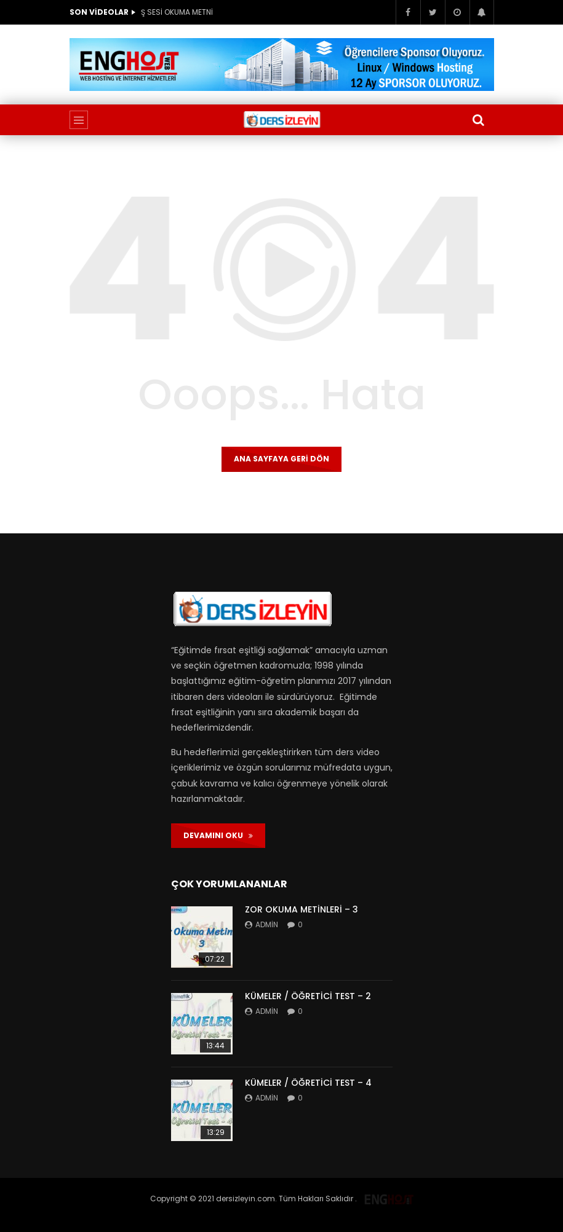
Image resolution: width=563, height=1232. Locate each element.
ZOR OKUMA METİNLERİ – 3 (301, 909)
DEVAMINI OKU (218, 835)
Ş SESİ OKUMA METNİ (177, 12)
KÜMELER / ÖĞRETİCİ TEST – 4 (308, 1083)
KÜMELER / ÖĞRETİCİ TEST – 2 (308, 996)
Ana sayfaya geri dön (281, 458)
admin (266, 924)
